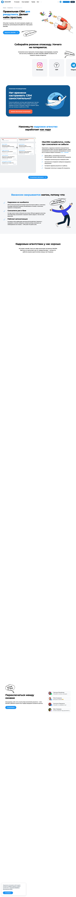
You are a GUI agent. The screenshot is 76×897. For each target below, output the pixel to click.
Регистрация (66, 1)
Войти (72, 1)
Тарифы (33, 1)
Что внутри (17, 1)
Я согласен (8, 892)
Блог (38, 1)
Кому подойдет (26, 1)
